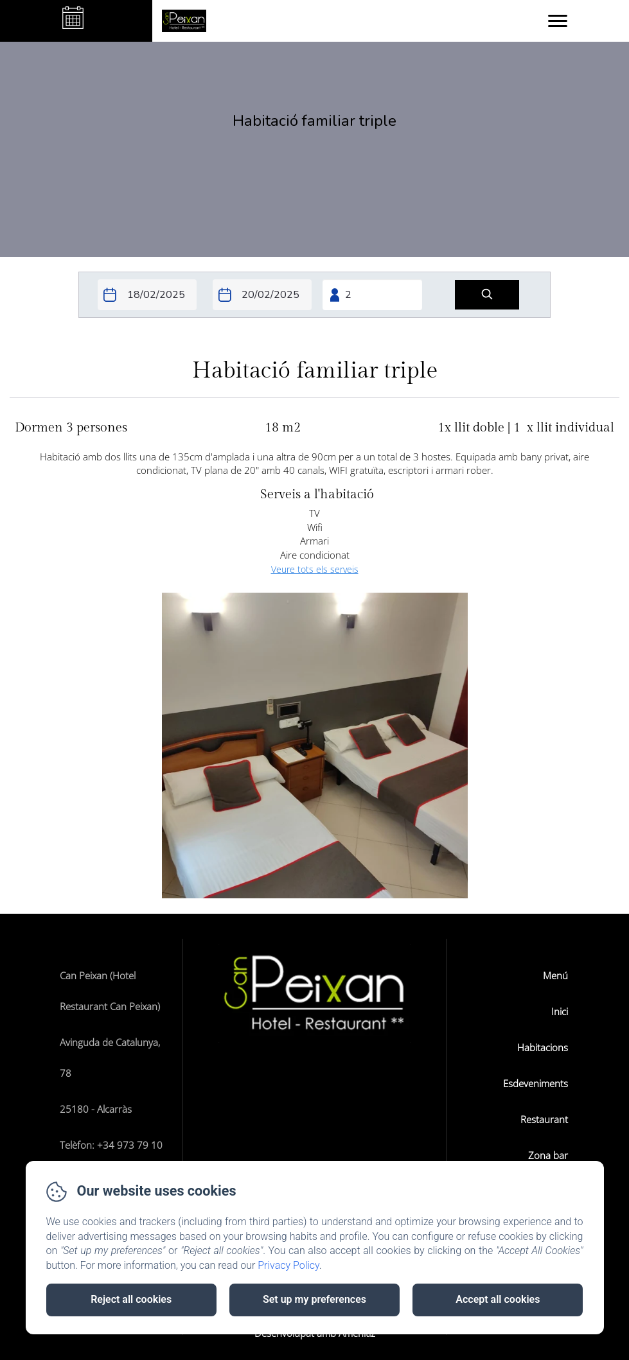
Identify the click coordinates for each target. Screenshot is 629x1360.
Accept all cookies (498, 1299)
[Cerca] (487, 295)
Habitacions (542, 1047)
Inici (559, 1011)
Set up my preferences (314, 1299)
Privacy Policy (288, 1265)
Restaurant (544, 1119)
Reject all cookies (131, 1299)
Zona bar (548, 1155)
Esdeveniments (535, 1083)
